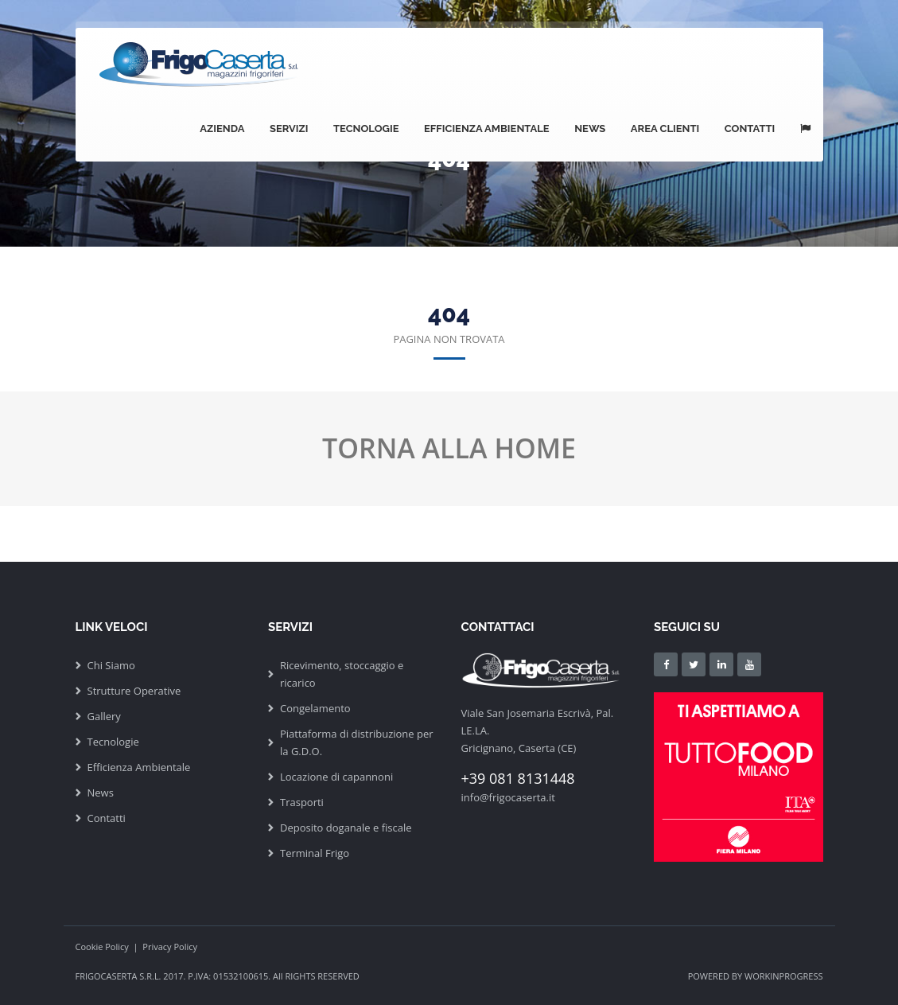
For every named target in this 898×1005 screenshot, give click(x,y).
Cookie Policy (102, 946)
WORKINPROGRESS (783, 976)
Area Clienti (668, 128)
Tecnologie (373, 128)
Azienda (231, 128)
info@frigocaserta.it (508, 797)
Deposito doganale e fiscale (346, 827)
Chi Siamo (111, 665)
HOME (535, 448)
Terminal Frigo (314, 853)
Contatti (751, 128)
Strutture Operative (134, 691)
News (594, 128)
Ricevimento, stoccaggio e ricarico (341, 674)
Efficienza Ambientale (492, 128)
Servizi (297, 128)
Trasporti (302, 802)
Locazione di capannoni (336, 776)
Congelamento (315, 708)
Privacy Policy (169, 946)
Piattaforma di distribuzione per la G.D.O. (356, 742)
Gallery (104, 716)
